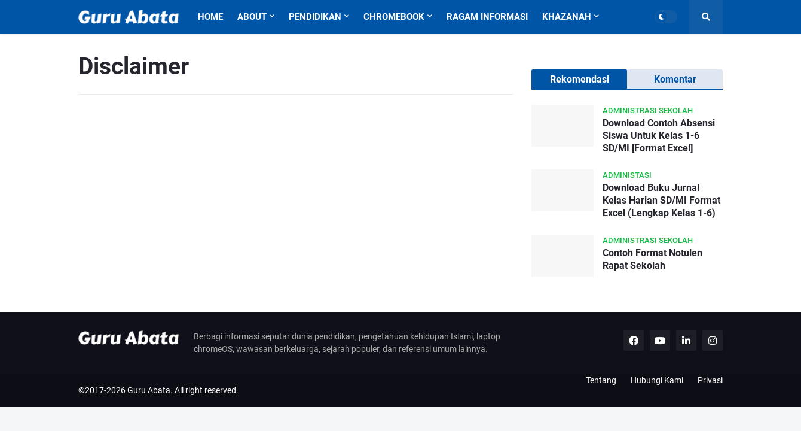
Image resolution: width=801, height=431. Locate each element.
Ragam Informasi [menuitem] (487, 16)
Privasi (710, 380)
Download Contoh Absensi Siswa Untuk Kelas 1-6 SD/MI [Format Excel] (659, 135)
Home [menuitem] (210, 16)
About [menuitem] (252, 16)
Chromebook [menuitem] (393, 16)
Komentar (675, 79)
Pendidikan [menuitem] (315, 16)
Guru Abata (148, 390)
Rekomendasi (579, 79)
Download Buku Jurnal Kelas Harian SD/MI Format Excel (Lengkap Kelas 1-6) (661, 200)
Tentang (601, 380)
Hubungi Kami (657, 380)
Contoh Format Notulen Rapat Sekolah (652, 259)
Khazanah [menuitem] (566, 16)
